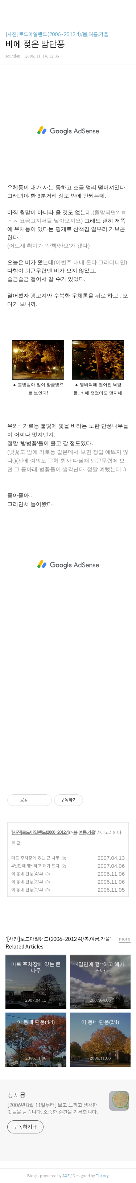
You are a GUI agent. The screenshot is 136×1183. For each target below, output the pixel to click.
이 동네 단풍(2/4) (27, 889)
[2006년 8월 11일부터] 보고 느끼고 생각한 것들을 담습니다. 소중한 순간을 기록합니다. (52, 1108)
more (125, 939)
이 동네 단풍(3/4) (27, 881)
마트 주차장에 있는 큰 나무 (35, 858)
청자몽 (16, 1095)
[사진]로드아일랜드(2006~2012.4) (40, 832)
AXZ (66, 1175)
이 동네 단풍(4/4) (27, 873)
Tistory (102, 1175)
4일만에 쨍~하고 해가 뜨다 (35, 866)
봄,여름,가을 (84, 832)
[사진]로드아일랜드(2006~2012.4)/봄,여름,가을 (56, 34)
